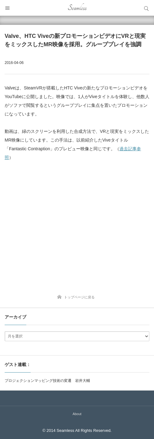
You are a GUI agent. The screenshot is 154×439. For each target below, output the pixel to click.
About (77, 414)
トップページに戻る (79, 297)
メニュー (7, 8)
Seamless (77, 7)
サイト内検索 (146, 8)
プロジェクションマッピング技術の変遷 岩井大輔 (47, 380)
